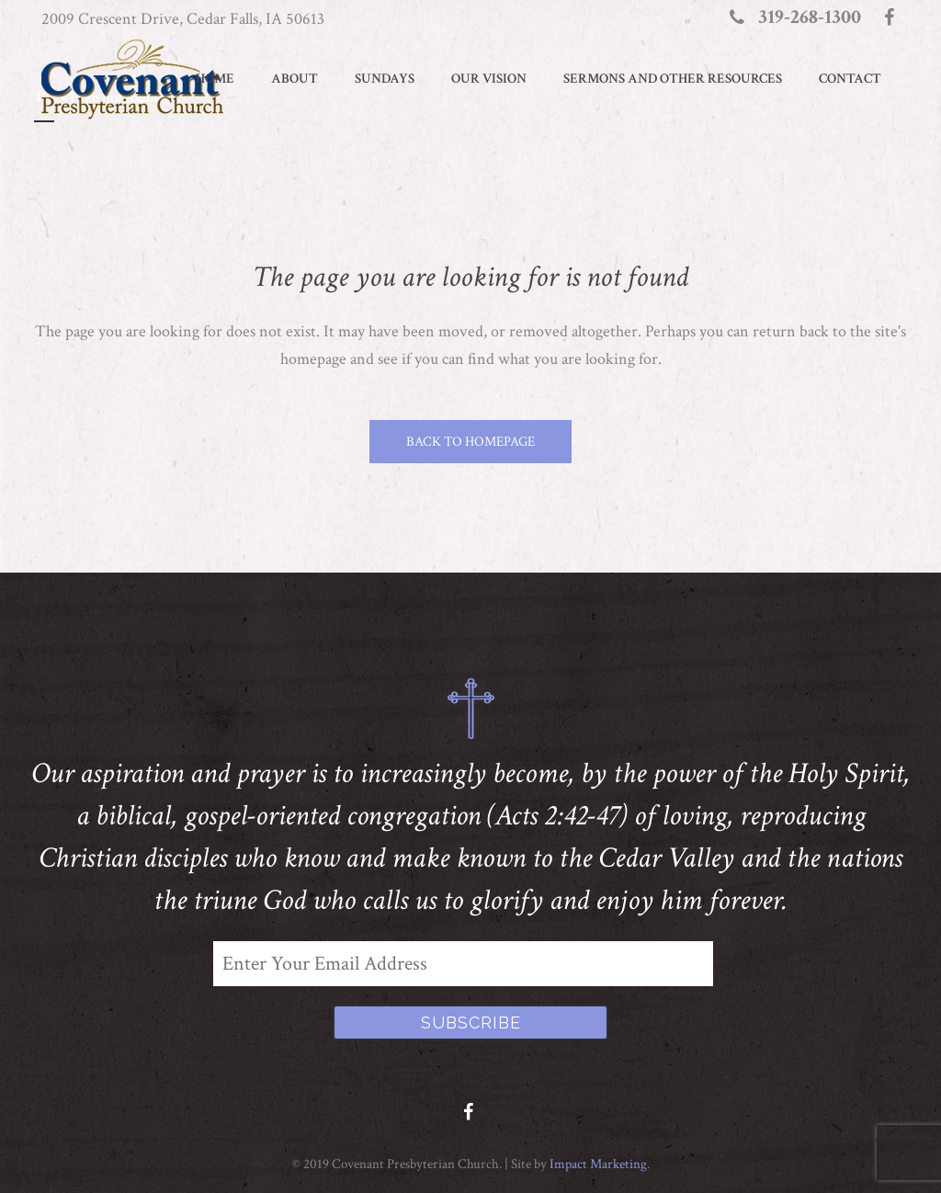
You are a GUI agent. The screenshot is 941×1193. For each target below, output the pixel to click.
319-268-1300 (809, 17)
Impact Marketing (598, 1164)
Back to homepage (470, 441)
